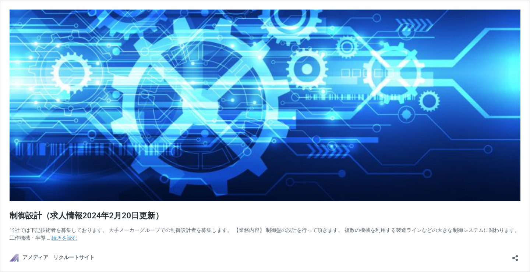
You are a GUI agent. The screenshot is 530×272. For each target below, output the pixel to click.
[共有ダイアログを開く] (515, 255)
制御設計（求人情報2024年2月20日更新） (86, 215)
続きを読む (64, 238)
